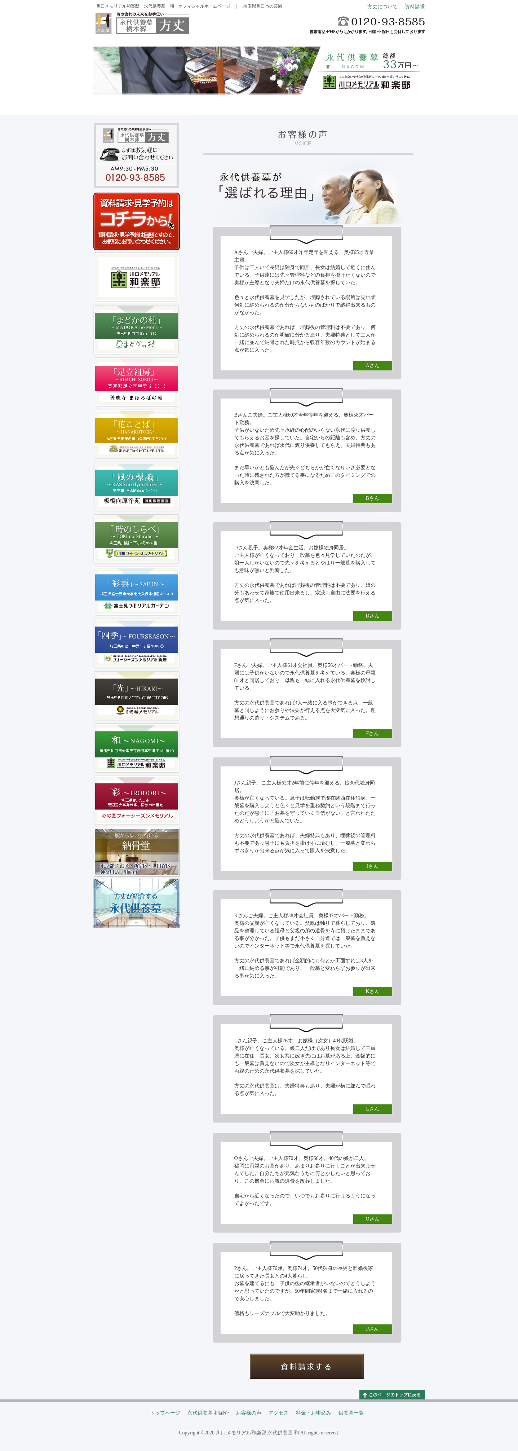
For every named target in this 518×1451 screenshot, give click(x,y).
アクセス (287, 102)
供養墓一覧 (398, 102)
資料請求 (415, 6)
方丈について (382, 6)
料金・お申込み (343, 102)
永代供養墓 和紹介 (176, 102)
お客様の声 (232, 102)
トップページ (121, 102)
